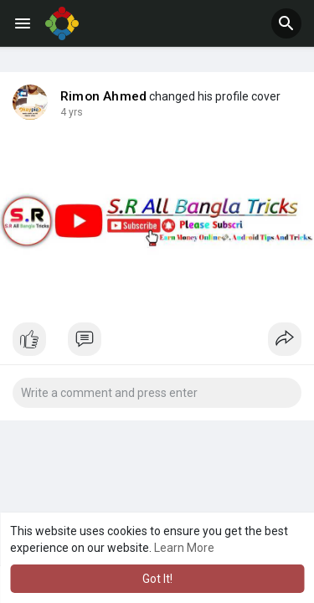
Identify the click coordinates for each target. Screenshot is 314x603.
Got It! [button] (157, 578)
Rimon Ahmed (103, 96)
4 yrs (71, 112)
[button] (286, 23)
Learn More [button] (184, 547)
